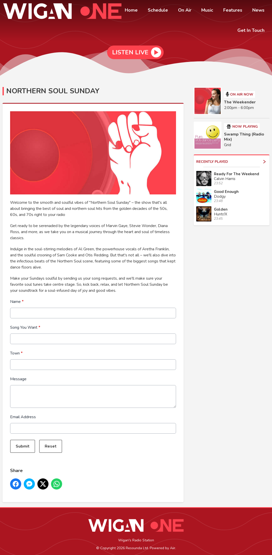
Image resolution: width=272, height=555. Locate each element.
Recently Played (231, 158)
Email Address (23, 413)
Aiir (172, 544)
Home (142, 11)
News (259, 11)
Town (16, 350)
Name (17, 298)
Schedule (167, 11)
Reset (51, 443)
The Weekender (240, 98)
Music (212, 11)
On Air (191, 11)
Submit (23, 443)
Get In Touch (251, 30)
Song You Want (25, 324)
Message (18, 376)
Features (235, 11)
